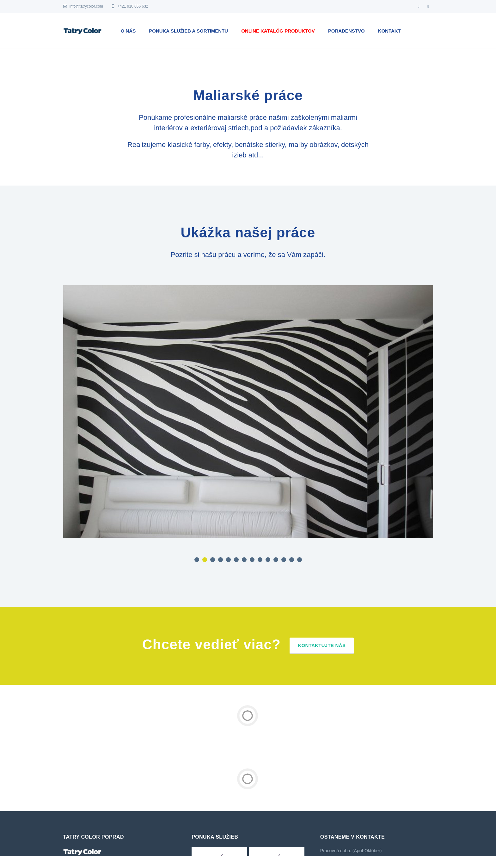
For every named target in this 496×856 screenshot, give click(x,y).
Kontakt (389, 31)
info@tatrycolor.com (83, 6)
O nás (128, 31)
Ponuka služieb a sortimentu (188, 31)
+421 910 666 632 (129, 6)
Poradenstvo (346, 31)
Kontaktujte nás (322, 645)
